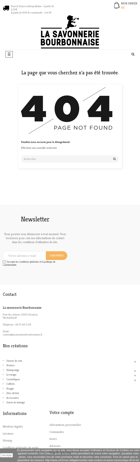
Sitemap (7, 440)
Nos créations (15, 346)
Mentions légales (13, 426)
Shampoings (12, 370)
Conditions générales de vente (20, 447)
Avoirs (53, 439)
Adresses (55, 446)
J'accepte (6, 455)
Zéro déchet (12, 393)
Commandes (56, 432)
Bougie (10, 388)
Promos (10, 365)
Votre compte (61, 412)
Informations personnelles (65, 425)
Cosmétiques (13, 379)
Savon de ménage (15, 402)
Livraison (8, 433)
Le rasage (11, 374)
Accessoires (12, 397)
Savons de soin (14, 360)
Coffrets (10, 383)
